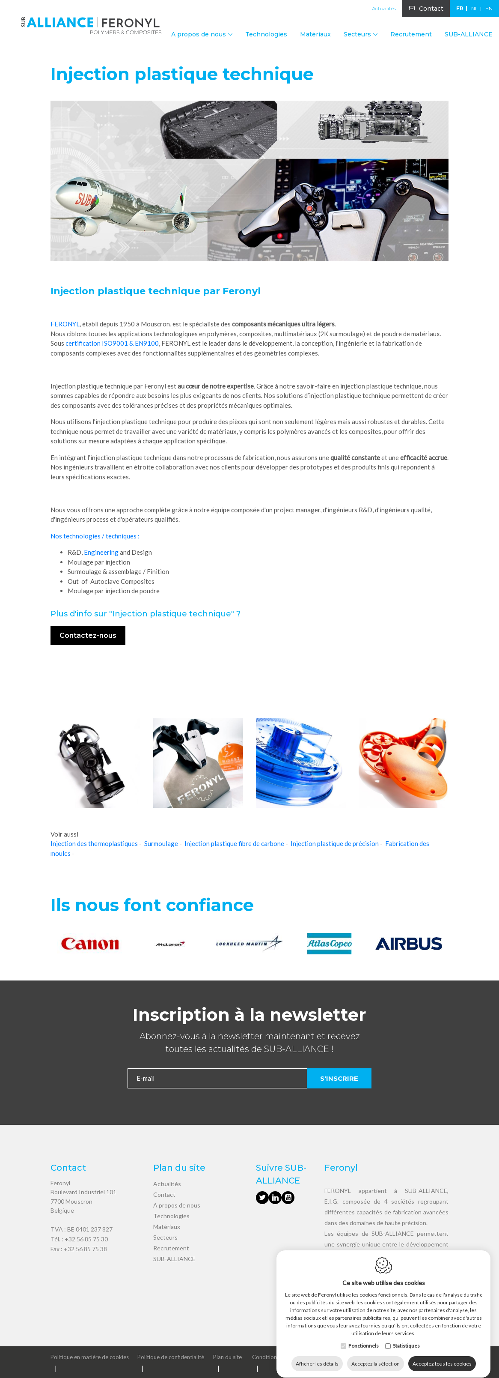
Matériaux (315, 34)
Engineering (101, 552)
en (489, 8)
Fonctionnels (363, 1337)
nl (474, 8)
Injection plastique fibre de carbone (234, 843)
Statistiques (406, 1337)
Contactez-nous (87, 635)
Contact (431, 8)
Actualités (384, 8)
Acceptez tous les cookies (442, 1355)
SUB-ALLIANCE (469, 34)
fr (459, 8)
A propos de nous (176, 1205)
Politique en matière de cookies (89, 1357)
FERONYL (65, 324)
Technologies (266, 34)
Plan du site (227, 1357)
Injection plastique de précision (335, 843)
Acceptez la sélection (375, 1355)
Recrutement (411, 34)
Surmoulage (161, 843)
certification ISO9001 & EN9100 (112, 343)
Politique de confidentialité (170, 1357)
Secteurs (165, 1237)
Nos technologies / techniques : (95, 536)
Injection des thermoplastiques (94, 843)
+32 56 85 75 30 (86, 1239)
